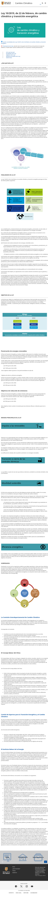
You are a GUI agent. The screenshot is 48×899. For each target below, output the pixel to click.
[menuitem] (45, 3)
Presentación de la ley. (8, 46)
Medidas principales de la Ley (13, 56)
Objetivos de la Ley (10, 55)
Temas (14, 870)
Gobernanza (9, 57)
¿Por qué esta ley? (10, 52)
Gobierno (14, 872)
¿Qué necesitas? (16, 868)
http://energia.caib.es (40, 875)
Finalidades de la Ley (11, 53)
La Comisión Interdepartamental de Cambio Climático (20, 617)
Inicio (13, 866)
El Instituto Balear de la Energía (12, 749)
